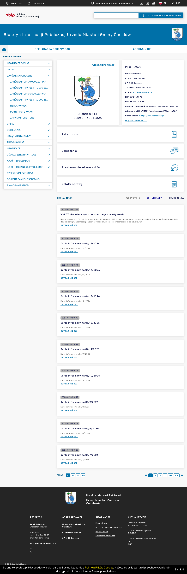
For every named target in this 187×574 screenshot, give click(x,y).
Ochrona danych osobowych (109, 527)
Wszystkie (133, 198)
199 (170, 475)
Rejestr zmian (102, 531)
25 (73, 475)
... (165, 475)
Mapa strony (15, 3)
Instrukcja (36, 3)
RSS (175, 3)
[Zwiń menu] (48, 75)
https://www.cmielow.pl (151, 116)
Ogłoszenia (176, 198)
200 (177, 475)
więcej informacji (103, 65)
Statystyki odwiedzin (105, 536)
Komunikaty (154, 198)
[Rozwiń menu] (48, 63)
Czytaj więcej (69, 225)
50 (78, 475)
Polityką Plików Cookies (99, 567)
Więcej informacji (136, 120)
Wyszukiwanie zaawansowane (165, 15)
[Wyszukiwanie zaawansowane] (116, 15)
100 (83, 475)
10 (68, 475)
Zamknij (180, 569)
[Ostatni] (182, 475)
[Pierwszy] (146, 475)
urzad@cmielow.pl (142, 92)
